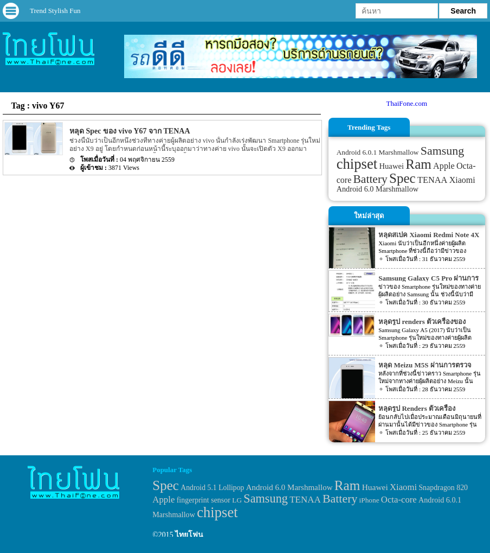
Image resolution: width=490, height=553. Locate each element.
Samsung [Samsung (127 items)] (443, 150)
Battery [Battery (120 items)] (370, 179)
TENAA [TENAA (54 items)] (432, 180)
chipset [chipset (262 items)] (357, 164)
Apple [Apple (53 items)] (444, 166)
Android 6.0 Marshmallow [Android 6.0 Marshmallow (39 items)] (377, 189)
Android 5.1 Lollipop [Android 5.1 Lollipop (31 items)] (212, 488)
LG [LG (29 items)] (237, 500)
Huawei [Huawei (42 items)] (391, 166)
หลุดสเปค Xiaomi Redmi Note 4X (428, 235)
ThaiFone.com (406, 103)
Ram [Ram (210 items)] (418, 164)
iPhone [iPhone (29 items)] (369, 500)
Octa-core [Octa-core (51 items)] (399, 499)
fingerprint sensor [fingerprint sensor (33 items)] (203, 499)
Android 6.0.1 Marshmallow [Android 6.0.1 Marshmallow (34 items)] (378, 152)
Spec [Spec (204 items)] (402, 178)
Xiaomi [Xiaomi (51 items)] (462, 180)
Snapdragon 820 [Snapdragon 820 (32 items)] (443, 488)
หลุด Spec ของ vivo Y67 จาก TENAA (129, 131)
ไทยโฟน (189, 535)
